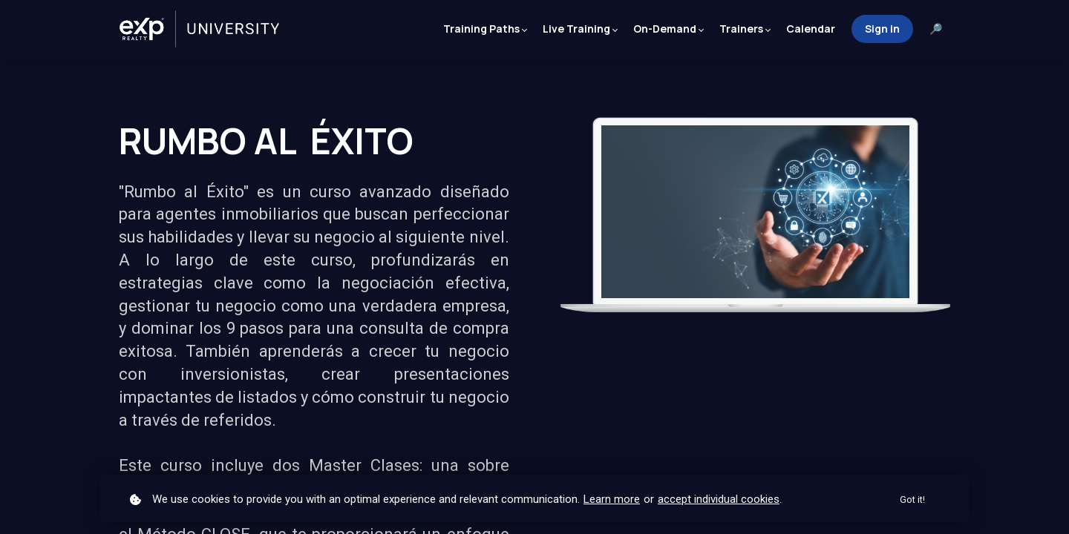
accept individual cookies (718, 498)
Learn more (611, 498)
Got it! (911, 499)
